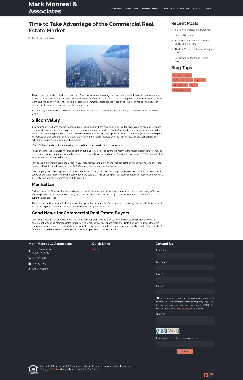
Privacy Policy (184, 308)
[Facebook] (206, 375)
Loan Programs (150, 8)
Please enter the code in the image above (177, 338)
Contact (209, 8)
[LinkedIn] (211, 375)
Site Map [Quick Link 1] (96, 249)
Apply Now (132, 8)
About (196, 8)
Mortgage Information (176, 8)
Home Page (116, 8)
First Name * (162, 250)
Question (160, 314)
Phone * (160, 286)
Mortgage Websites (50, 369)
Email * (159, 274)
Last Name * (162, 262)
